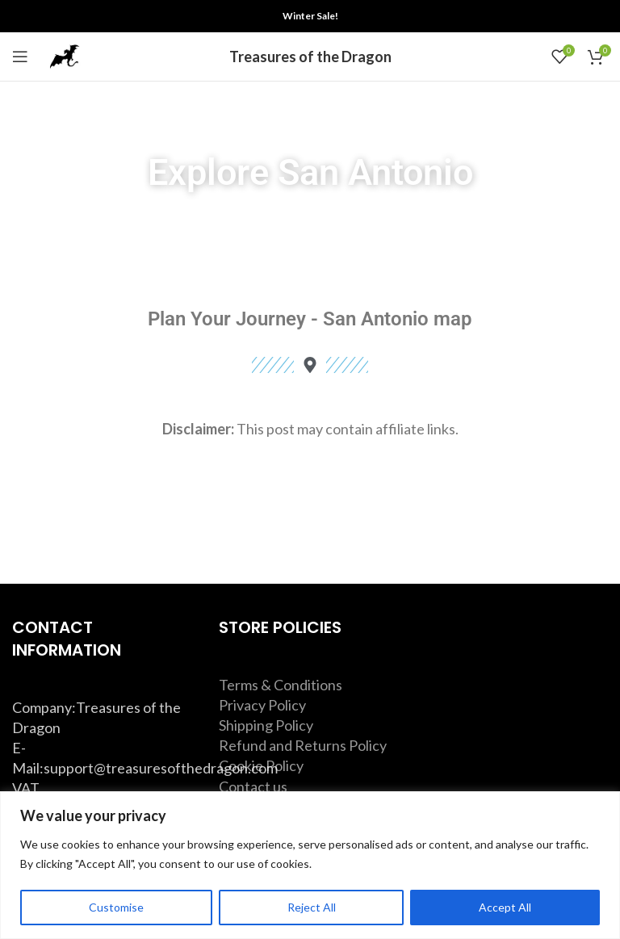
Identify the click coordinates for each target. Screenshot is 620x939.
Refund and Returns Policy (303, 745)
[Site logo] (64, 55)
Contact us (253, 786)
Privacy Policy (262, 705)
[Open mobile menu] (20, 56)
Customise (116, 907)
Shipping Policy (266, 725)
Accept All (505, 907)
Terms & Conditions (280, 685)
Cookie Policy (261, 765)
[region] (310, 865)
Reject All (311, 907)
